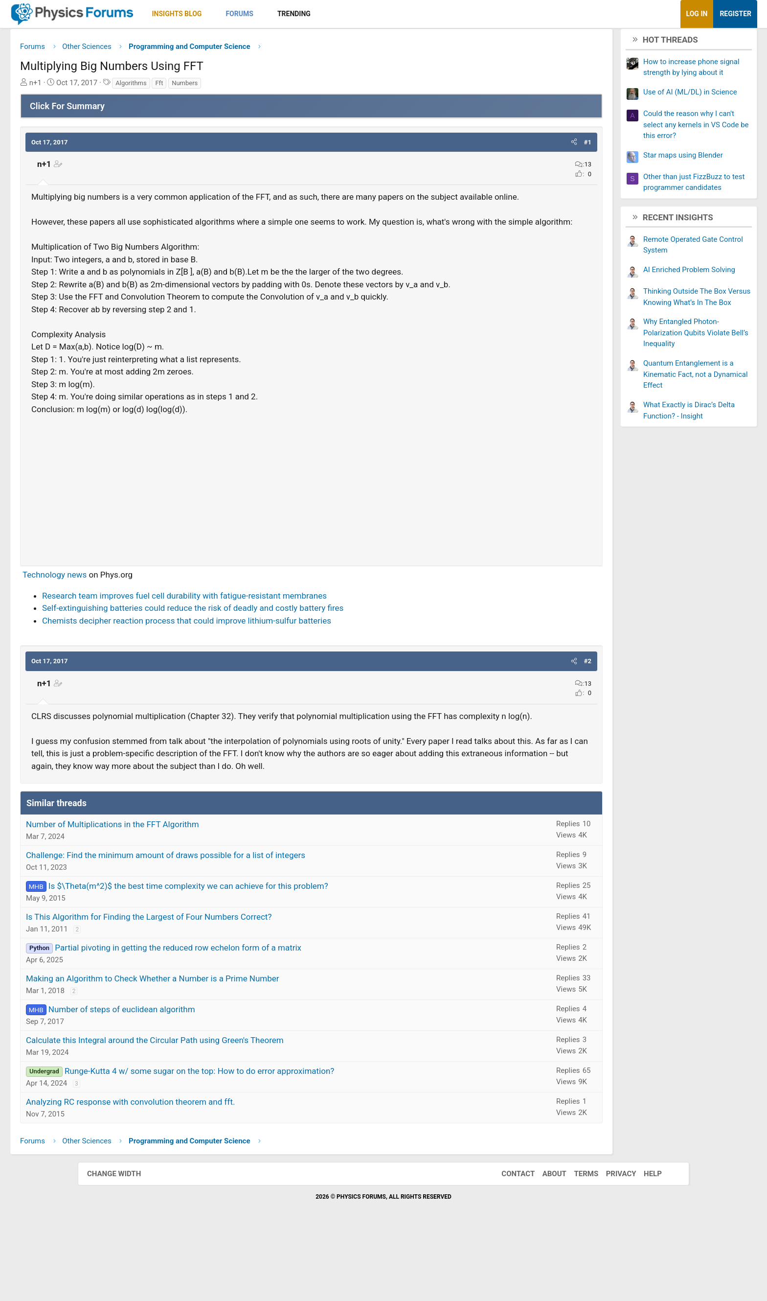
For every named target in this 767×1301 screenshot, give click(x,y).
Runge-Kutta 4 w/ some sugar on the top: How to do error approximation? (277, 1137)
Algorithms (208, 86)
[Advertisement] (311, 527)
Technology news (132, 616)
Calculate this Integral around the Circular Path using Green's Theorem (232, 1106)
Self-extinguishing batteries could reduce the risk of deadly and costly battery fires (270, 649)
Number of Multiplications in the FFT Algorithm (190, 890)
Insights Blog (255, 14)
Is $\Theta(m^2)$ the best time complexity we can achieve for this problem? (266, 952)
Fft (237, 86)
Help (643, 1239)
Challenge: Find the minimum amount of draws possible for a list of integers (243, 921)
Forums (317, 14)
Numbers (262, 86)
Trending (371, 14)
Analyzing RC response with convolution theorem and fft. (208, 1168)
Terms (576, 1239)
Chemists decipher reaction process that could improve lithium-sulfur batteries (264, 662)
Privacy (611, 1239)
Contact (508, 1239)
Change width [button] (124, 1239)
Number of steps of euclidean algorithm (199, 1075)
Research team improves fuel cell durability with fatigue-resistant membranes (262, 637)
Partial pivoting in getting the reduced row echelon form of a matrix (256, 1014)
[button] (288, 14)
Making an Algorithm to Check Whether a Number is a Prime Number (230, 1044)
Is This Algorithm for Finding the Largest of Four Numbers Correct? (226, 983)
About (545, 1239)
